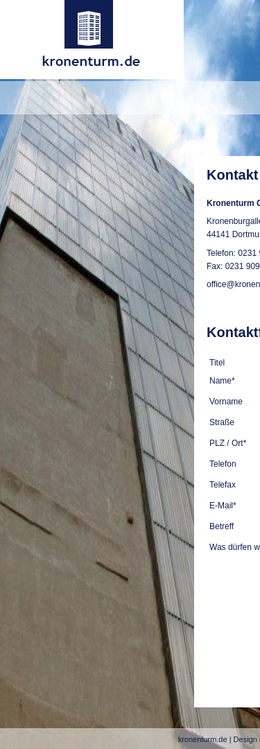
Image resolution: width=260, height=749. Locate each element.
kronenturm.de (202, 739)
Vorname (226, 401)
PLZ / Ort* (227, 443)
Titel (217, 363)
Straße (221, 422)
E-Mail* (222, 505)
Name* (222, 381)
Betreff (221, 526)
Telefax (222, 485)
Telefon (222, 464)
